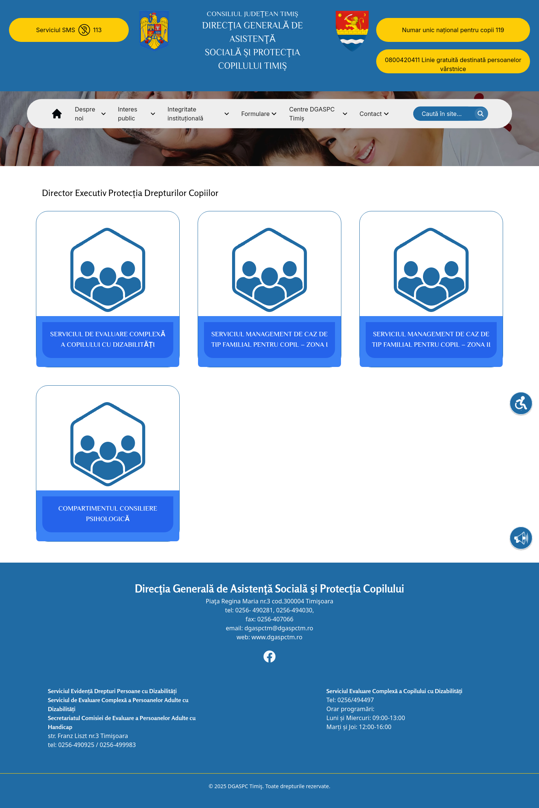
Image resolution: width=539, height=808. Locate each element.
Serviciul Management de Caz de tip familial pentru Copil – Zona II (431, 340)
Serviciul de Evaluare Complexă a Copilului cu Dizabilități (107, 340)
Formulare (259, 113)
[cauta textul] (481, 114)
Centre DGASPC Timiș (318, 113)
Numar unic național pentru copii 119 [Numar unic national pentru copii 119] (453, 30)
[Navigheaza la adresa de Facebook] (269, 656)
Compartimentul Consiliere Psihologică (107, 514)
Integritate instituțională (198, 113)
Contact (374, 113)
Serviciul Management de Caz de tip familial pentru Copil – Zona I (269, 340)
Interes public (137, 113)
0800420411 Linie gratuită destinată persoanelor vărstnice (453, 64)
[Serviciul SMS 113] (69, 30)
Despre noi (90, 113)
